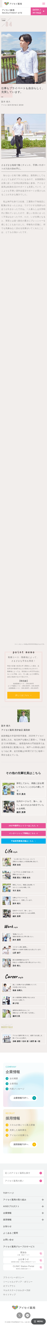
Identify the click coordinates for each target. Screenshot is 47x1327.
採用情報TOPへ (21, 1144)
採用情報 (7, 1220)
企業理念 (14, 1084)
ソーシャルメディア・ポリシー (18, 1282)
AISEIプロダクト (11, 1206)
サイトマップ (9, 1295)
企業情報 (7, 1213)
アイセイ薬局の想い (14, 1181)
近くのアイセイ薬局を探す (17, 1173)
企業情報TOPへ (21, 1098)
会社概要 (14, 1078)
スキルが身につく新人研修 (22, 1125)
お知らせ (7, 1226)
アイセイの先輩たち (19, 1135)
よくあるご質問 (10, 1233)
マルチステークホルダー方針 (16, 1290)
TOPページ (8, 1193)
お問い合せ (8, 1240)
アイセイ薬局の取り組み (14, 1200)
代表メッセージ (17, 1089)
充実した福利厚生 (18, 1130)
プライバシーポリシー (13, 1277)
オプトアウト (9, 1286)
